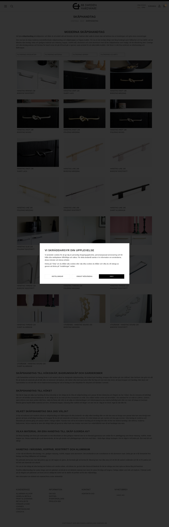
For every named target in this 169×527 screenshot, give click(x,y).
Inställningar (57, 276)
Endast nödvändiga (84, 276)
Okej (111, 276)
